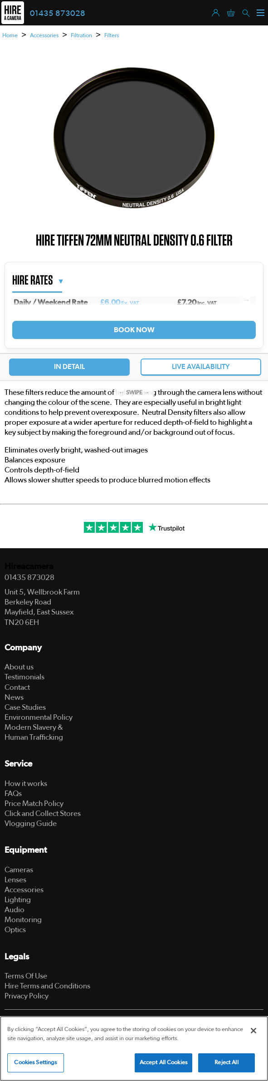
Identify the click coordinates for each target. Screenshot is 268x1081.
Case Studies (25, 707)
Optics (15, 930)
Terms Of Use (26, 976)
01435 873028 (57, 14)
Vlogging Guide (31, 823)
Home (10, 36)
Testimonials (24, 677)
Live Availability (201, 366)
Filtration (81, 36)
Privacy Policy (27, 996)
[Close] (253, 1031)
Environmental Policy (39, 717)
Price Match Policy (34, 803)
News (14, 697)
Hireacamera (29, 566)
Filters (111, 36)
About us (19, 667)
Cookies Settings (35, 1063)
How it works (26, 783)
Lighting (18, 900)
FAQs (13, 793)
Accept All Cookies (163, 1063)
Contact (17, 687)
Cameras (19, 870)
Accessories (44, 36)
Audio (14, 910)
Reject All (226, 1063)
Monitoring (23, 920)
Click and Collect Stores (43, 813)
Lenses (15, 880)
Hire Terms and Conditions (47, 986)
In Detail (69, 366)
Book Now (134, 330)
